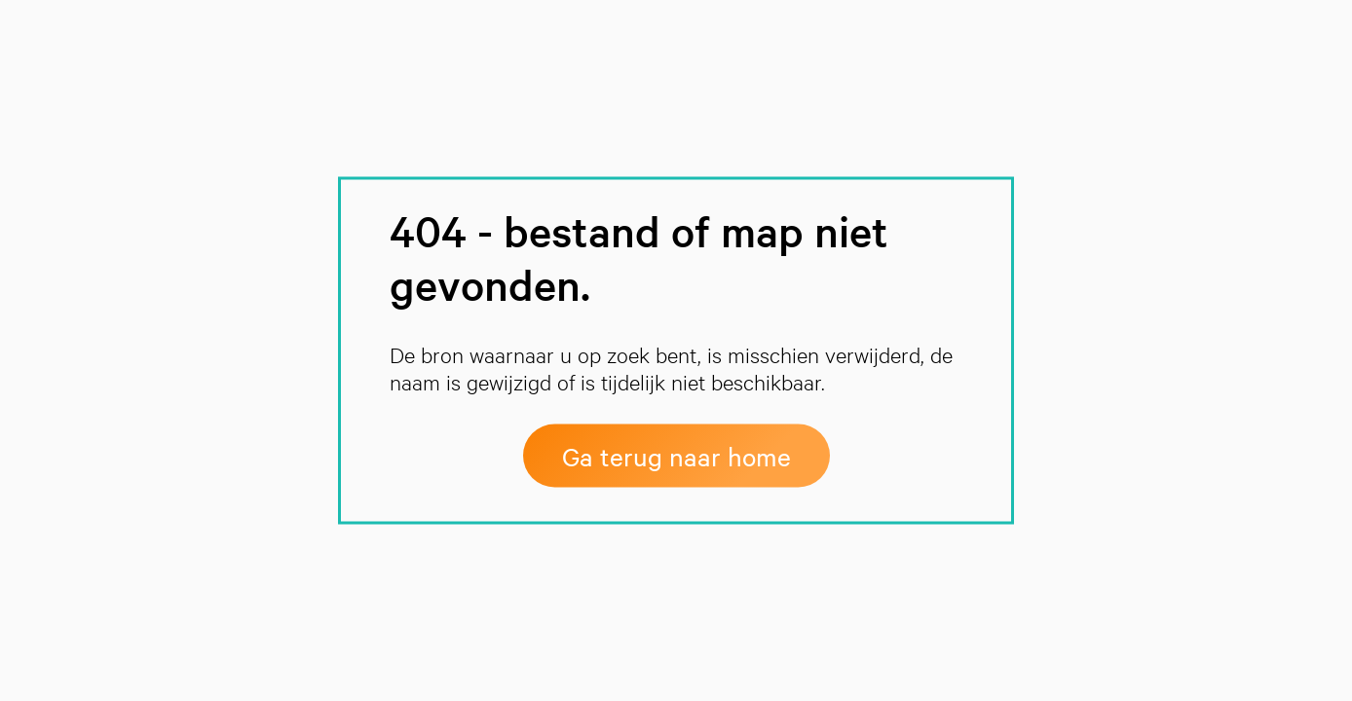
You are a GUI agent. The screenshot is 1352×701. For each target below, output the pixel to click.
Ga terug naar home (676, 456)
